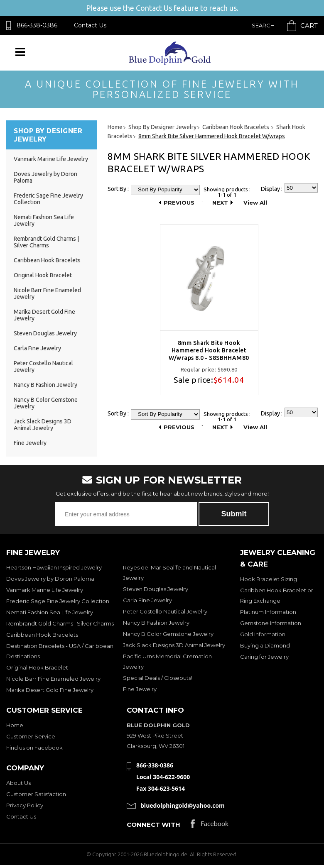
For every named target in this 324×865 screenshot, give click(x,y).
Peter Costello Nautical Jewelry (165, 611)
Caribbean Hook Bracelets (47, 260)
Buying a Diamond (265, 645)
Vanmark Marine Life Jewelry (51, 159)
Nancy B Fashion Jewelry (45, 384)
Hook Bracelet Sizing (268, 579)
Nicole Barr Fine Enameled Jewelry (53, 678)
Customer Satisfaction (36, 794)
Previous (179, 202)
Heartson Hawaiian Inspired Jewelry (54, 567)
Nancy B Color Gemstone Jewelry (168, 633)
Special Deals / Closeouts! (157, 677)
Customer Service (30, 736)
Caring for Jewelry (264, 656)
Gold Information (262, 634)
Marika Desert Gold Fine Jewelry (49, 690)
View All (255, 202)
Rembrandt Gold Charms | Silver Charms (46, 242)
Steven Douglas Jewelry (45, 333)
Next (220, 202)
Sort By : (118, 189)
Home (14, 725)
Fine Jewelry (30, 443)
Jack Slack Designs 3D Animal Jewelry (42, 424)
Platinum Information (268, 611)
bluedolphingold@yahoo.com (182, 805)
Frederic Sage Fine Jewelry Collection (57, 601)
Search (263, 25)
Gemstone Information (270, 623)
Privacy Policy (24, 805)
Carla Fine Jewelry (37, 348)
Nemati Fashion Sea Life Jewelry (49, 612)
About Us (18, 782)
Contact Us (90, 25)
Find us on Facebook (34, 747)
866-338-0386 (37, 25)
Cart (309, 25)
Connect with (153, 824)
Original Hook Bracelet (43, 275)
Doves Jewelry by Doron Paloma (50, 578)
